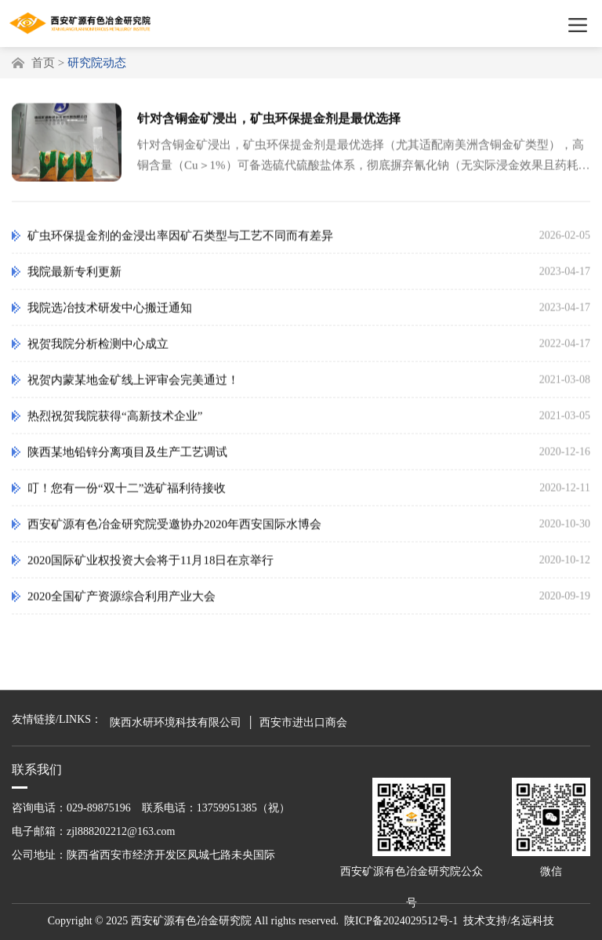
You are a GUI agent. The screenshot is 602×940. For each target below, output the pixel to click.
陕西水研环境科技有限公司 (175, 722)
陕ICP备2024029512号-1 (401, 921)
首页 (43, 62)
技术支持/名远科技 (508, 921)
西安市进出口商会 (303, 722)
